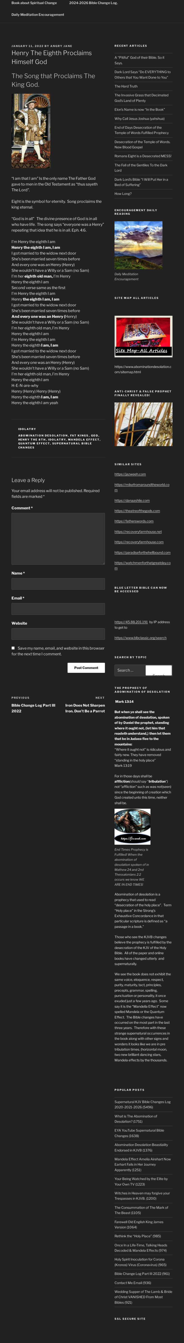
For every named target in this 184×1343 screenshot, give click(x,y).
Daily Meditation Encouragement (38, 14)
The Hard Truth (126, 86)
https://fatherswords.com (134, 521)
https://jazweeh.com (130, 474)
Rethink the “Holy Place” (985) (138, 1236)
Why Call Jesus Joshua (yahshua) (140, 118)
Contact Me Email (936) (133, 1283)
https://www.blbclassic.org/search (141, 638)
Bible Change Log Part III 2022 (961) (142, 1274)
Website (19, 623)
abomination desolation (43, 435)
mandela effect (84, 439)
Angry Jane (61, 46)
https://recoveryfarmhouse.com (139, 542)
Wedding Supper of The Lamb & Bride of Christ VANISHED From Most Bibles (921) (143, 1297)
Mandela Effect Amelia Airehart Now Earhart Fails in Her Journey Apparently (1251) (143, 1164)
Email (18, 598)
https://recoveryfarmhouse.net (138, 531)
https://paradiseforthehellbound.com (143, 552)
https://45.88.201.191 (131, 622)
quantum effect (34, 443)
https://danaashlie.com (132, 500)
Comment (22, 508)
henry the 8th (32, 439)
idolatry (27, 429)
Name (18, 573)
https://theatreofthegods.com (137, 511)
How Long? (123, 194)
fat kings (79, 435)
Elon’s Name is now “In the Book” (140, 109)
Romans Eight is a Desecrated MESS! (143, 156)
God (94, 435)
